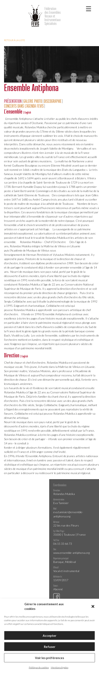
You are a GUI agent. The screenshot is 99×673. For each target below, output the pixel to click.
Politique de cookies (39, 667)
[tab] (13, 101)
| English (27, 112)
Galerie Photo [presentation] (32, 101)
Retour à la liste (14, 40)
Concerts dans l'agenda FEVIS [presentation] (24, 106)
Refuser (49, 647)
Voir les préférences (49, 658)
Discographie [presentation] (53, 101)
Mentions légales (59, 667)
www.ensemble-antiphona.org (71, 552)
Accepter (49, 635)
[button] (93, 606)
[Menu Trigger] (88, 8)
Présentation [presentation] (13, 101)
